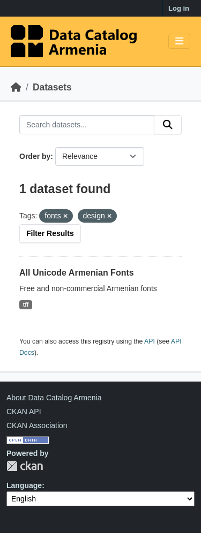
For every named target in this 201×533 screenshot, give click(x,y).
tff (26, 304)
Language (24, 485)
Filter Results (50, 233)
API (149, 341)
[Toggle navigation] (179, 41)
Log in (178, 8)
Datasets (52, 87)
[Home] (16, 87)
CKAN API (23, 411)
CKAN (24, 465)
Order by (34, 156)
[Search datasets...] (86, 124)
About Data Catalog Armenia (53, 397)
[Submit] (168, 124)
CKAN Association (37, 425)
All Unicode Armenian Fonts (76, 272)
